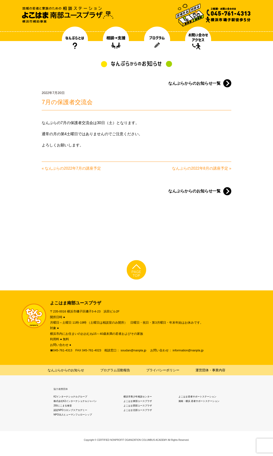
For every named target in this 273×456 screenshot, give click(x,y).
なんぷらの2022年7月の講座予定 (73, 168)
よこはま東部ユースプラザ (137, 401)
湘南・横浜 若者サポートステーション (198, 401)
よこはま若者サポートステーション (197, 396)
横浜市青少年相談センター (137, 396)
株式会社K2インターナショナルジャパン (75, 401)
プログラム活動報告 (115, 370)
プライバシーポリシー (162, 370)
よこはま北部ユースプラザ (137, 410)
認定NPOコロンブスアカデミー (70, 410)
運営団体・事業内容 (210, 370)
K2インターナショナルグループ (70, 396)
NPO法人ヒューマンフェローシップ (73, 414)
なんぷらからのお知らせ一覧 (194, 83)
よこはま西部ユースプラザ (137, 405)
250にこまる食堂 (63, 405)
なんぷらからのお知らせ (66, 370)
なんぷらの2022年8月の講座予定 (200, 168)
